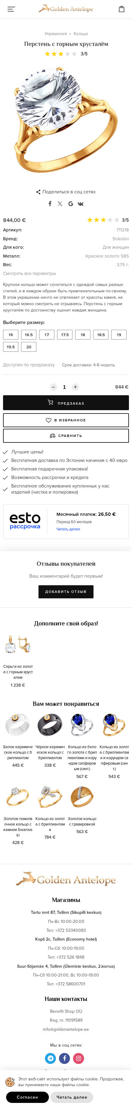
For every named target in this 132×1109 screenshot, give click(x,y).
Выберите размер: (24, 322)
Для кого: (13, 247)
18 (83, 335)
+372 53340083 (70, 930)
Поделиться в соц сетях (69, 192)
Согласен (27, 1097)
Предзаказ (66, 403)
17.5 (65, 335)
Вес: (7, 264)
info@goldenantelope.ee (66, 1029)
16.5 (29, 335)
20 (28, 347)
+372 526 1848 (70, 957)
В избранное (66, 420)
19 (119, 335)
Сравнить (66, 435)
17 (47, 335)
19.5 (11, 347)
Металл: (11, 256)
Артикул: (12, 230)
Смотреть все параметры (29, 273)
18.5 (101, 335)
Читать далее (68, 529)
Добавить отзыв (66, 592)
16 (11, 335)
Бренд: (10, 238)
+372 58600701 (70, 984)
